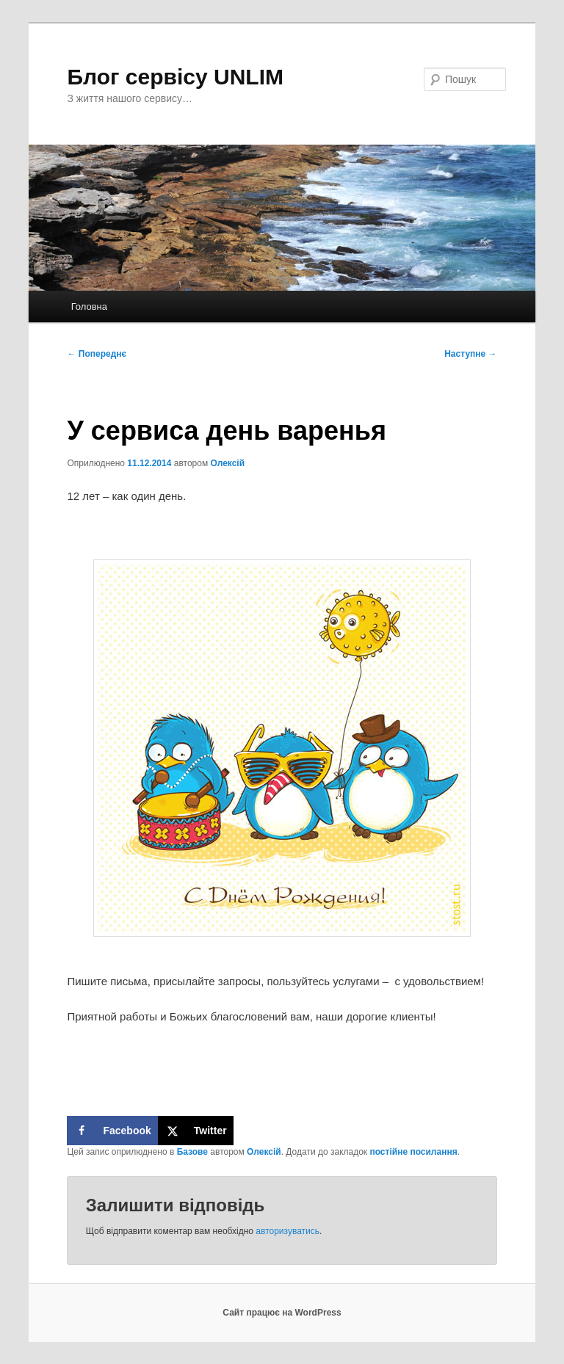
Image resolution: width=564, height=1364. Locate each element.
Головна (89, 306)
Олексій (228, 463)
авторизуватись (287, 1231)
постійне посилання (413, 1152)
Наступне (470, 354)
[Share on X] (196, 1130)
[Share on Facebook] (112, 1130)
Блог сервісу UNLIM (175, 77)
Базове (192, 1152)
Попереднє (96, 354)
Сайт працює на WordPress (282, 1312)
